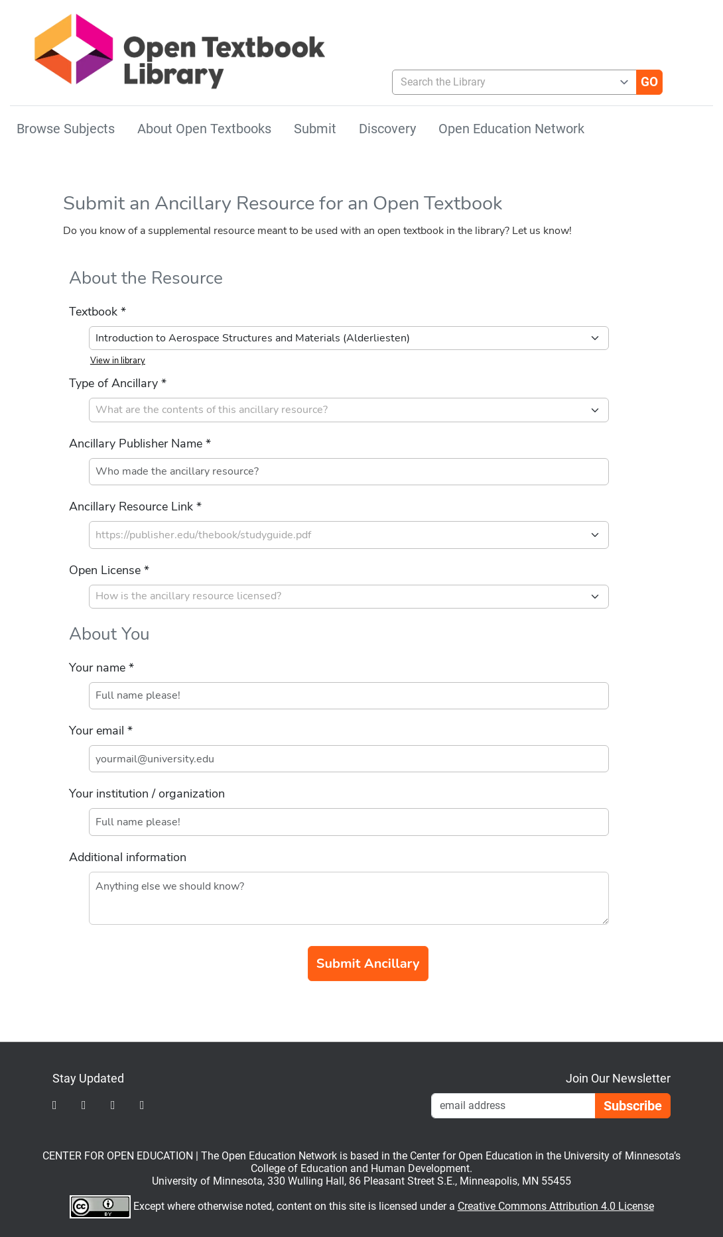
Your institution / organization (147, 793)
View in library (117, 361)
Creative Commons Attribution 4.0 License (556, 1206)
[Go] (649, 82)
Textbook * (97, 312)
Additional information (127, 857)
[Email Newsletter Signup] (513, 1105)
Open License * (109, 570)
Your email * (101, 730)
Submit (315, 129)
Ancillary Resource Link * (135, 506)
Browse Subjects (66, 129)
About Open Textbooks (204, 129)
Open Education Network (511, 129)
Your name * (101, 668)
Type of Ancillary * (117, 383)
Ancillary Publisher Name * (140, 443)
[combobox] (509, 82)
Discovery (387, 129)
